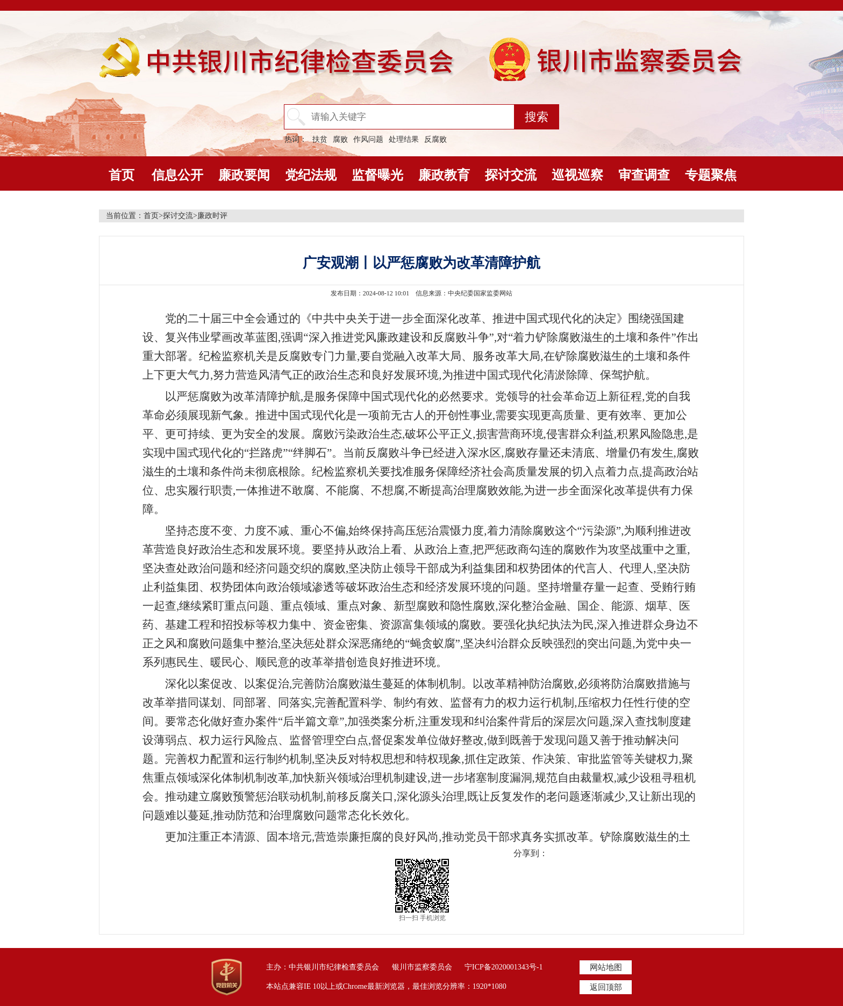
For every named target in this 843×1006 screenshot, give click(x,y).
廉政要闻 (244, 175)
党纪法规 (311, 175)
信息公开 (177, 175)
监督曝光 (377, 175)
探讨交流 (511, 175)
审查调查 (644, 175)
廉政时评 (212, 216)
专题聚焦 (711, 175)
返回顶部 (606, 987)
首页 (121, 175)
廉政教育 (444, 175)
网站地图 (606, 967)
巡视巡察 (577, 175)
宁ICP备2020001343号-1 (503, 967)
